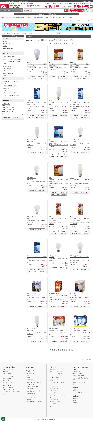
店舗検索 (75, 390)
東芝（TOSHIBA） (10, 86)
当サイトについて (31, 373)
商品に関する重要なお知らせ (34, 401)
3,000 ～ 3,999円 (8, 109)
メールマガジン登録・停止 (56, 374)
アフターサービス (31, 384)
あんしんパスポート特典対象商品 (12, 59)
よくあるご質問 (21, 3)
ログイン (71, 3)
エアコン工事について (55, 393)
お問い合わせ (30, 388)
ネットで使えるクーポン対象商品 (12, 61)
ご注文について (54, 386)
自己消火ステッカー (50, 17)
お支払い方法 (30, 380)
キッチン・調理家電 (8, 376)
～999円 (6, 104)
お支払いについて (54, 388)
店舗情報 (75, 387)
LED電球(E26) (32, 33)
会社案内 (90, 1)
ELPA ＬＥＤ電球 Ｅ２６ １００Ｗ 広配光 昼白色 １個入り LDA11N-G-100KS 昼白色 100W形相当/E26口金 (79, 104)
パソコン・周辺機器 (8, 387)
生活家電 (26, 10)
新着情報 (29, 399)
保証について (53, 403)
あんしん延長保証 (77, 373)
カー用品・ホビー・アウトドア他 (11, 391)
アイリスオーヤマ (10, 93)
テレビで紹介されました (18, 17)
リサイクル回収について (33, 386)
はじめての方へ (13, 3)
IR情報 (74, 400)
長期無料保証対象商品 (9, 57)
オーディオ (6, 380)
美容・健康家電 (7, 378)
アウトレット (6, 394)
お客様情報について (55, 399)
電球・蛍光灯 (16, 33)
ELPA (7, 88)
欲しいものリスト (88, 3)
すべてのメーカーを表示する (12, 95)
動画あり (6, 75)
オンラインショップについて (57, 401)
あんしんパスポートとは (56, 371)
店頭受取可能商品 (8, 73)
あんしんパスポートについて (57, 380)
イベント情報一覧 (77, 392)
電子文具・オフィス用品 (9, 389)
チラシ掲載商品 (8, 68)
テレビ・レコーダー (8, 383)
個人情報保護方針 (31, 393)
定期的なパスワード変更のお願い (46, 14)
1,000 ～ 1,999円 (8, 105)
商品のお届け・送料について (34, 382)
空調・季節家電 (7, 374)
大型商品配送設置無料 (78, 375)
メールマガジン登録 (61, 3)
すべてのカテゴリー (8, 369)
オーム (7, 90)
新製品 (6, 64)
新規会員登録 (50, 3)
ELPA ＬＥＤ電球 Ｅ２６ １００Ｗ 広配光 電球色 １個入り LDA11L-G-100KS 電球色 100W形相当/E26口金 (79, 220)
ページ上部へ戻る (86, 359)
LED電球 (24, 33)
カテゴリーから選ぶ (6, 10)
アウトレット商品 (8, 70)
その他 (51, 406)
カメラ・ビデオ (7, 385)
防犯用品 (70, 17)
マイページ (78, 3)
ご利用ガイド (30, 3)
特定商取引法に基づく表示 (33, 391)
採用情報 (83, 1)
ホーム (3, 33)
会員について (30, 375)
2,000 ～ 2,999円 (8, 107)
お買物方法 (29, 377)
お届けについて (54, 390)
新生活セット (40, 17)
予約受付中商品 (8, 66)
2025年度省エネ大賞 (31, 17)
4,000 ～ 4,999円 (8, 111)
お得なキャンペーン (61, 17)
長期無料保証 (76, 371)
